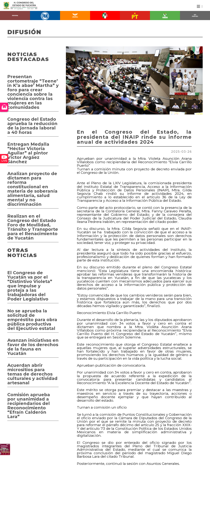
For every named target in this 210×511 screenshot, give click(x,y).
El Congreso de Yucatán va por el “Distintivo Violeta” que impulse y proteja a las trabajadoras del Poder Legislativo (29, 286)
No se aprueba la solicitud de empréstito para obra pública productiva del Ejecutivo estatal (32, 319)
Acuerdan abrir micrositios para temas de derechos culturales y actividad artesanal (32, 374)
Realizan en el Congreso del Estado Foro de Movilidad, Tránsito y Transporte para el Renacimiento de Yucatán (32, 227)
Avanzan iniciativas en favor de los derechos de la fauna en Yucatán (33, 347)
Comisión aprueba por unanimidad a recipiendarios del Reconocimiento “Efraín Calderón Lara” (28, 405)
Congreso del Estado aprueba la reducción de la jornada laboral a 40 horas (32, 125)
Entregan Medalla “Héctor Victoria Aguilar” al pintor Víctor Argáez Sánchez (28, 152)
